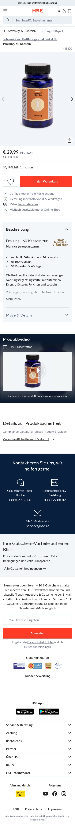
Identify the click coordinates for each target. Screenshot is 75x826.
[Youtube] (46, 794)
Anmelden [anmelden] (37, 633)
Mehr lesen (13, 299)
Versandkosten (28, 204)
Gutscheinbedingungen (37, 646)
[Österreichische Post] (20, 794)
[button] (37, 229)
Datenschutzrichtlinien (40, 642)
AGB (16, 809)
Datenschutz (33, 809)
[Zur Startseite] (37, 11)
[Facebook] (55, 794)
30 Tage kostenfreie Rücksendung (37, 3)
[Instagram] (64, 794)
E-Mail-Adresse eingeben (22, 619)
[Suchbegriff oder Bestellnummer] (42, 20)
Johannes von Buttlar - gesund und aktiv (30, 39)
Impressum (55, 809)
